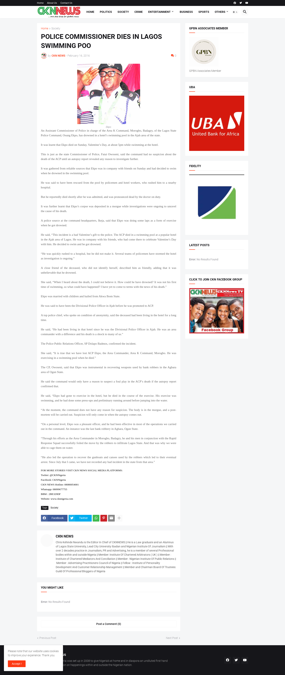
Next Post (172, 637)
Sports (203, 11)
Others (220, 11)
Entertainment (159, 11)
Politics (106, 11)
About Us (52, 3)
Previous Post (47, 637)
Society (123, 11)
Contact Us (66, 3)
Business (186, 11)
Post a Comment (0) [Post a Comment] (108, 623)
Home (40, 3)
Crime (138, 11)
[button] (235, 12)
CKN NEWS (64, 536)
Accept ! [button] (17, 663)
